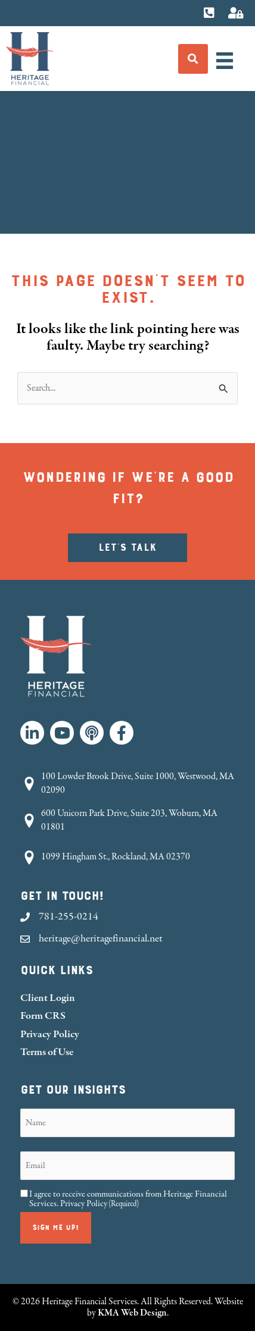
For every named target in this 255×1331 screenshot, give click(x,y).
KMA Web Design (132, 1313)
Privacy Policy (49, 1034)
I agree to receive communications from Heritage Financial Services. (128, 1198)
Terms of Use (46, 1052)
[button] (32, 733)
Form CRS (43, 1015)
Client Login (47, 997)
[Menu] (224, 60)
